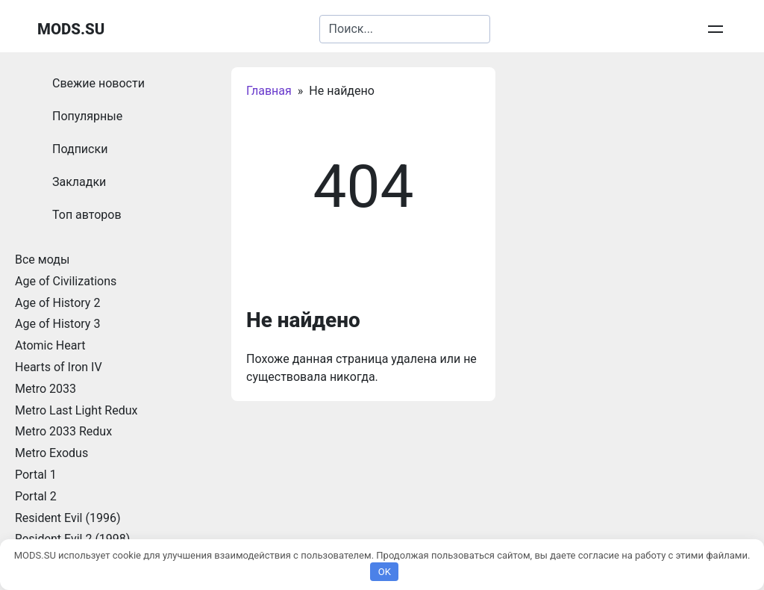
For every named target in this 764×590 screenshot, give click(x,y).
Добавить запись (524, 28)
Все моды (42, 259)
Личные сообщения (631, 28)
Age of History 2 (57, 303)
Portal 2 (36, 496)
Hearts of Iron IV (58, 367)
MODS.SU (70, 29)
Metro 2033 (45, 389)
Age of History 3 (57, 324)
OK (384, 571)
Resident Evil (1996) (67, 518)
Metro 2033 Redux (63, 431)
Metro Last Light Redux (76, 410)
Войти (711, 28)
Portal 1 (36, 475)
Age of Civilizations (65, 281)
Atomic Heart (50, 345)
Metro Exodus (51, 453)
